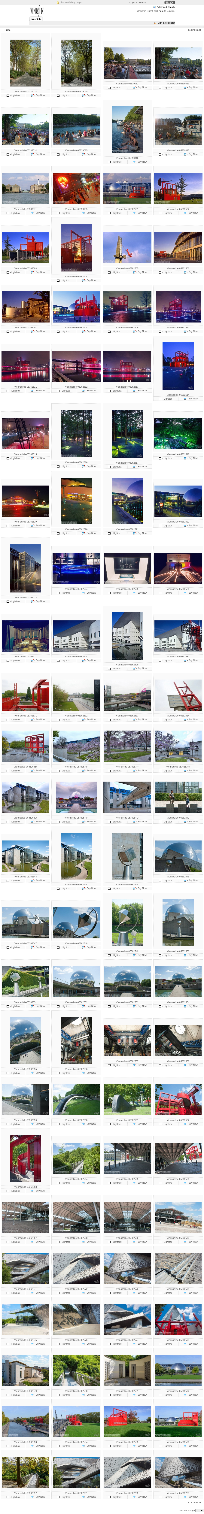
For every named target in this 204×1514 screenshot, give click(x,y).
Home (8, 30)
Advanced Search (166, 7)
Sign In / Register (166, 23)
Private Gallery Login (71, 2)
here (161, 11)
